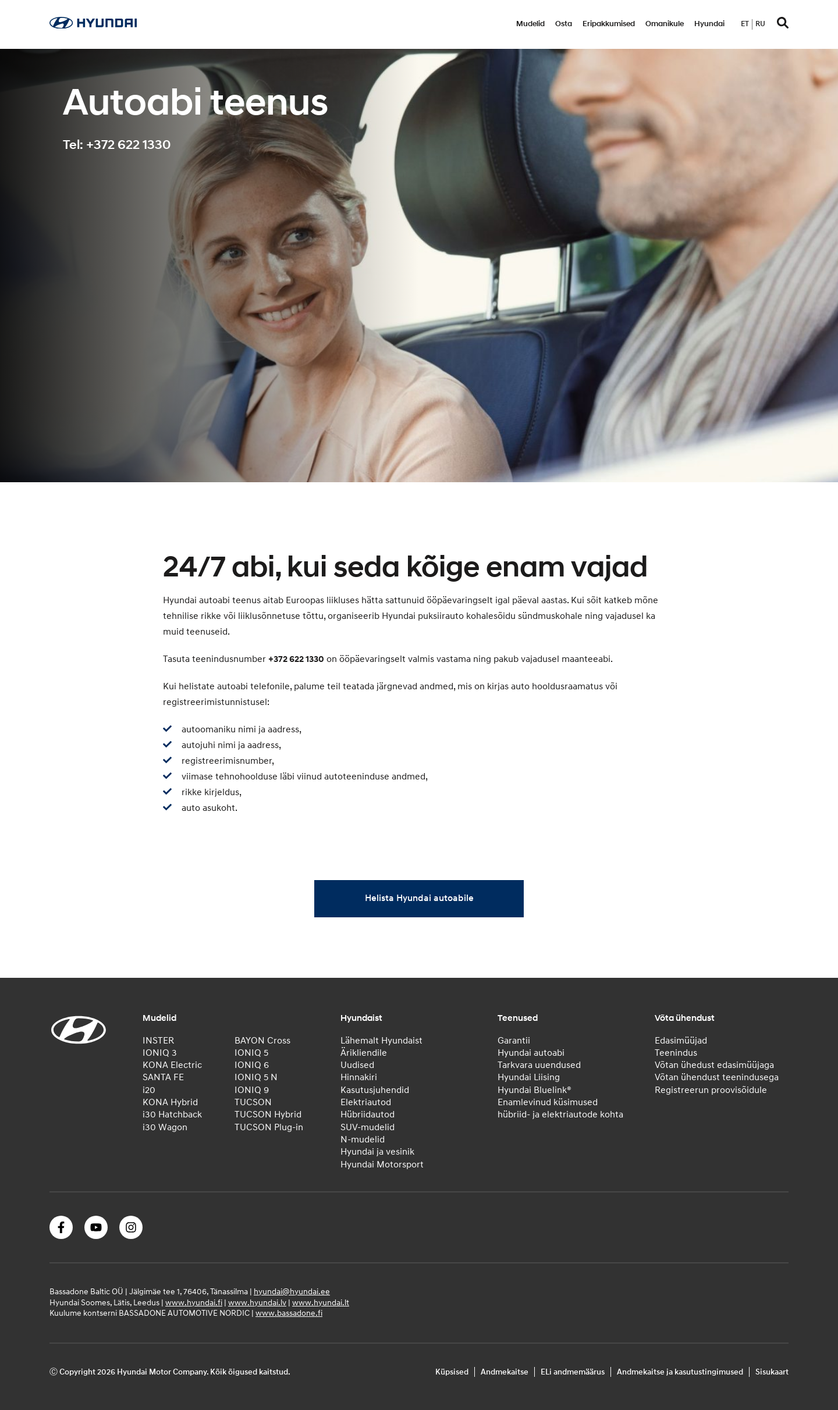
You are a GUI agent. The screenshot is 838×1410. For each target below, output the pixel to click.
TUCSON (253, 1102)
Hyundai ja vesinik (377, 1152)
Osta (563, 24)
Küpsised (451, 1372)
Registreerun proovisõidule (711, 1090)
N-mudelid (362, 1139)
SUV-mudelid (367, 1127)
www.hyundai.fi (193, 1303)
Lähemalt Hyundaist (381, 1040)
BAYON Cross (262, 1040)
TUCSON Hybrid (268, 1114)
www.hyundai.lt (320, 1303)
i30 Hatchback (172, 1114)
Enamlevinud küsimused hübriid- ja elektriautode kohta (560, 1108)
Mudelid (530, 24)
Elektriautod (365, 1102)
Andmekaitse (504, 1372)
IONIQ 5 (251, 1053)
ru (760, 24)
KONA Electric (172, 1065)
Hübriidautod (367, 1114)
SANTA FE (163, 1077)
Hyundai (709, 24)
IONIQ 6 (252, 1065)
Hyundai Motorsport (382, 1164)
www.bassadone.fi (288, 1313)
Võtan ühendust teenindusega (717, 1077)
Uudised (357, 1065)
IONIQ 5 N (256, 1077)
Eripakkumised (609, 24)
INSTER (158, 1040)
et (745, 24)
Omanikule (664, 24)
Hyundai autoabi (531, 1053)
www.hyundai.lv (257, 1303)
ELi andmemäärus (573, 1372)
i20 (149, 1090)
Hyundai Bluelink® (534, 1090)
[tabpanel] (419, 265)
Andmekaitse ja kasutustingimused (680, 1372)
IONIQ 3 (160, 1053)
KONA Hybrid (170, 1102)
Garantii (514, 1040)
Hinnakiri (358, 1077)
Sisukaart (772, 1372)
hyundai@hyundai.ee (292, 1292)
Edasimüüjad (681, 1040)
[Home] (93, 25)
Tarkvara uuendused (539, 1065)
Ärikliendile (363, 1053)
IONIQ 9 (252, 1090)
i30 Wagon (165, 1127)
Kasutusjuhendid (374, 1090)
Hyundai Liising (529, 1077)
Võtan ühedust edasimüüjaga (714, 1065)
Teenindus (676, 1053)
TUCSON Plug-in (269, 1127)
